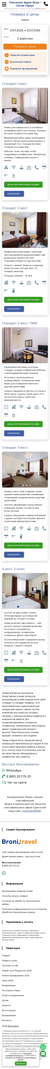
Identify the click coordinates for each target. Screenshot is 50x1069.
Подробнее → (14, 194)
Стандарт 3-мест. (15, 448)
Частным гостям (10, 965)
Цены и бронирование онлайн (23, 185)
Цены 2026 (7, 980)
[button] (22, 121)
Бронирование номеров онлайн (17, 891)
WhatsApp (11, 770)
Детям (5, 1000)
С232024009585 (31, 810)
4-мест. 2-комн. (13, 569)
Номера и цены (9, 960)
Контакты (6, 1020)
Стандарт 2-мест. (15, 208)
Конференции (9, 985)
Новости (6, 1005)
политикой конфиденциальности (19, 1054)
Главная (25, 20)
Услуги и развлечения (13, 995)
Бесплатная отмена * (21, 62)
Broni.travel (13, 1026)
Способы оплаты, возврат (15, 896)
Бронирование (9, 1015)
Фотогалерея (9, 1010)
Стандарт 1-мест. (15, 84)
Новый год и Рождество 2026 (17, 970)
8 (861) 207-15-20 (16, 776)
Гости (6, 37)
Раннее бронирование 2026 (16, 975)
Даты (6, 29)
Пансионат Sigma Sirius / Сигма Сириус (25, 4)
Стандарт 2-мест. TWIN (19, 323)
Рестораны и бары (11, 990)
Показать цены (25, 46)
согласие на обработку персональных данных (20, 1059)
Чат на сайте (14, 782)
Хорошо (20, 1063)
